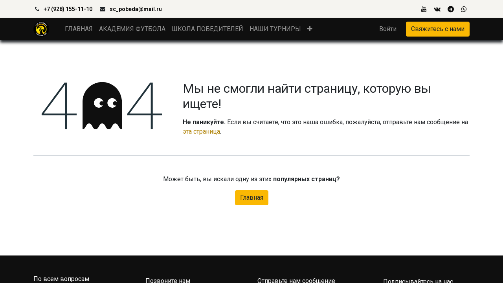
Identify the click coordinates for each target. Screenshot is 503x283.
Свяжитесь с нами (437, 29)
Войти (388, 29)
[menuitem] (79, 29)
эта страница (201, 131)
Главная (251, 197)
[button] (310, 29)
